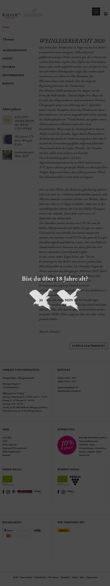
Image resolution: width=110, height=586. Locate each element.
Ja (41, 300)
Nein (69, 300)
